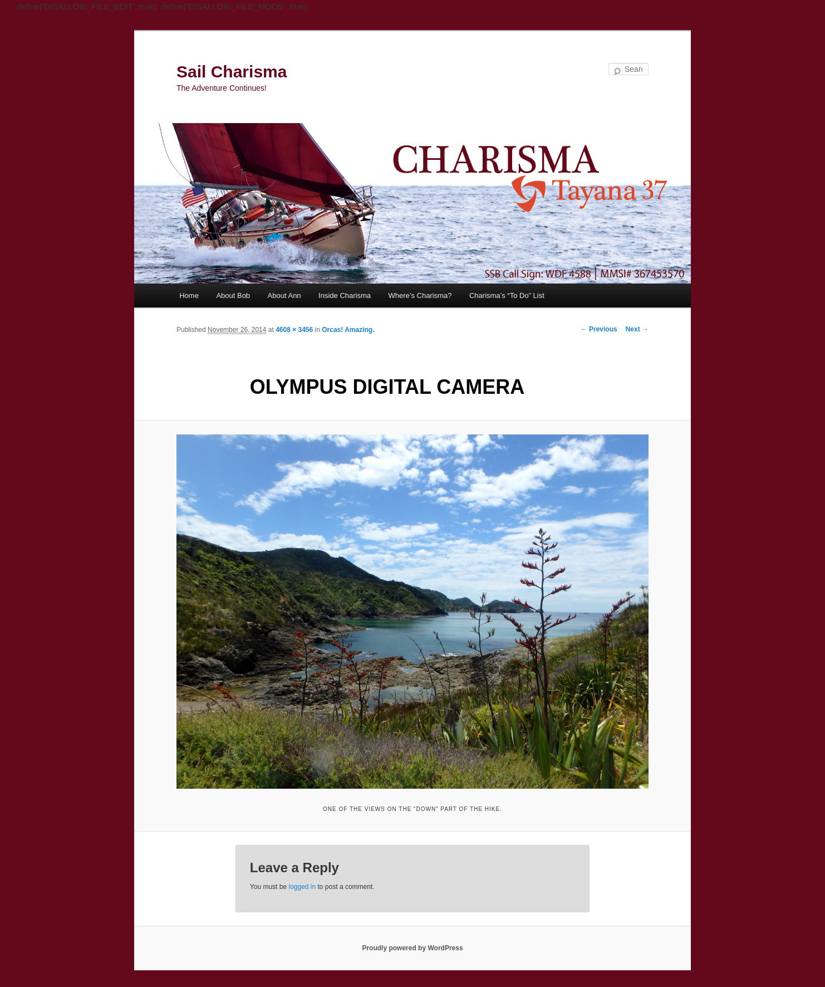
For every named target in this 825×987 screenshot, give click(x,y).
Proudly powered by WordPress (412, 948)
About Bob (233, 295)
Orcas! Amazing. (348, 330)
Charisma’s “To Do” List (506, 295)
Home (189, 295)
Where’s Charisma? (420, 295)
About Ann (284, 295)
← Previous (599, 329)
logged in (302, 887)
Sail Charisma (231, 71)
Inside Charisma (344, 295)
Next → (637, 329)
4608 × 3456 (294, 330)
